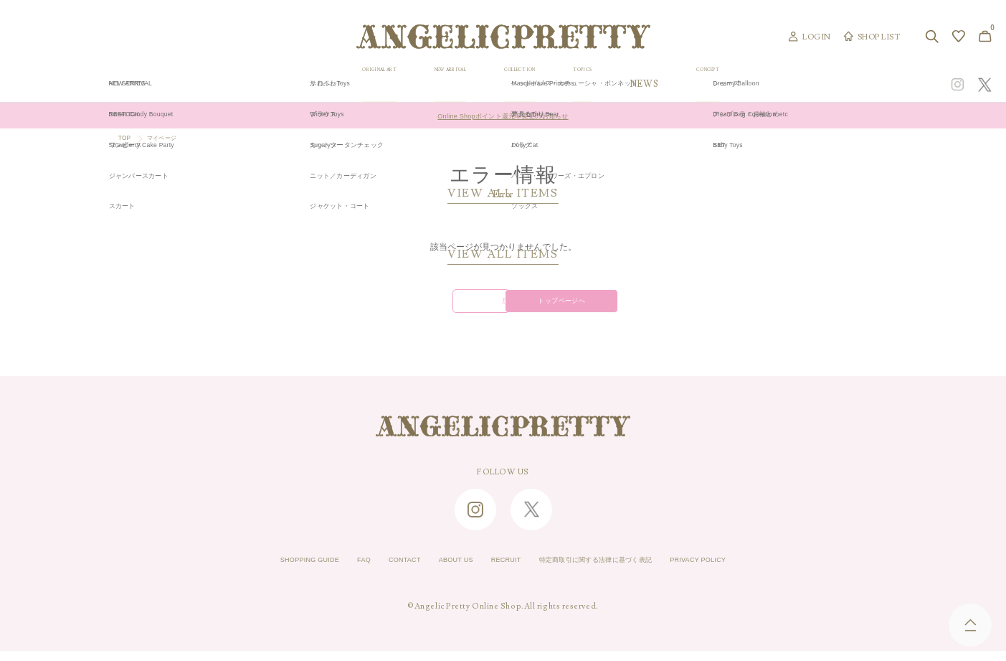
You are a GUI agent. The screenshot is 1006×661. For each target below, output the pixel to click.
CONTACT (377, 570)
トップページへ (598, 307)
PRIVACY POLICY (745, 570)
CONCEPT (845, 84)
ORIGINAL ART (394, 84)
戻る (408, 307)
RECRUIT (501, 570)
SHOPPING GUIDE (263, 570)
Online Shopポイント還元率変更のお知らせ (503, 116)
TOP (126, 139)
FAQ (329, 570)
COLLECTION (610, 84)
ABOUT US (440, 570)
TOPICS (699, 84)
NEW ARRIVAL (504, 84)
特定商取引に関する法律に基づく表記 (614, 570)
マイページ (171, 139)
